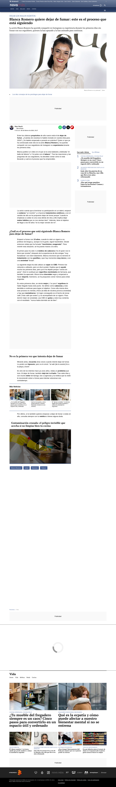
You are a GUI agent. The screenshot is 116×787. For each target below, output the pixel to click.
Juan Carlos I (67, 1)
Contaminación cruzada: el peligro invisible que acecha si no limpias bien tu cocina (38, 424)
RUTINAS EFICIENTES (65, 747)
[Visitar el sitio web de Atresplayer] (95, 772)
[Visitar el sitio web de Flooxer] (103, 772)
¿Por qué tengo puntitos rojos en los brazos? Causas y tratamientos (92, 184)
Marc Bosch (19, 126)
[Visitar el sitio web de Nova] (54, 772)
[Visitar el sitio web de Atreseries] (67, 772)
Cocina (34, 10)
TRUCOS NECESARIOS (90, 747)
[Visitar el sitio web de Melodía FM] (86, 772)
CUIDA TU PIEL (85, 180)
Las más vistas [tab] (83, 152)
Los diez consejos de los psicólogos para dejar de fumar (32, 94)
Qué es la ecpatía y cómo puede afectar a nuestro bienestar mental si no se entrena (78, 720)
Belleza (22, 10)
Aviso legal (61, 780)
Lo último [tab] (96, 152)
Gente (12, 10)
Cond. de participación (93, 780)
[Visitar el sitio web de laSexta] (42, 772)
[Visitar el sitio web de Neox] (48, 772)
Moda (28, 10)
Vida (17, 10)
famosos (35, 468)
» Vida (17, 609)
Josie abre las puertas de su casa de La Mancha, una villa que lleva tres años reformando (92, 174)
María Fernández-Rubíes (28, 1)
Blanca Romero (16, 468)
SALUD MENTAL (14, 747)
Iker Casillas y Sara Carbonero (89, 1)
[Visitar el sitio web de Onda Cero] (73, 772)
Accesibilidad (61, 783)
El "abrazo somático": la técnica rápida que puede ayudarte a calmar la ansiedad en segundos (20, 750)
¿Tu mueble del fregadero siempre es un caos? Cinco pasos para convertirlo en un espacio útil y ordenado (92, 161)
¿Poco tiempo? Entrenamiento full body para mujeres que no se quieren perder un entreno (69, 750)
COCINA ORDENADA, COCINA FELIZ (92, 156)
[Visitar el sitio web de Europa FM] (80, 772)
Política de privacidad (70, 780)
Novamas (12, 609)
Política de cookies (81, 780)
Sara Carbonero (76, 1)
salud (26, 468)
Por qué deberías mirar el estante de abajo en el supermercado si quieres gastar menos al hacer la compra (94, 750)
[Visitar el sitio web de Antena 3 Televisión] (36, 772)
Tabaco (43, 468)
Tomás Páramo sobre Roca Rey (44, 1)
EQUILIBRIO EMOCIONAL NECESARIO (70, 712)
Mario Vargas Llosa (58, 1)
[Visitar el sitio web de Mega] (61, 772)
